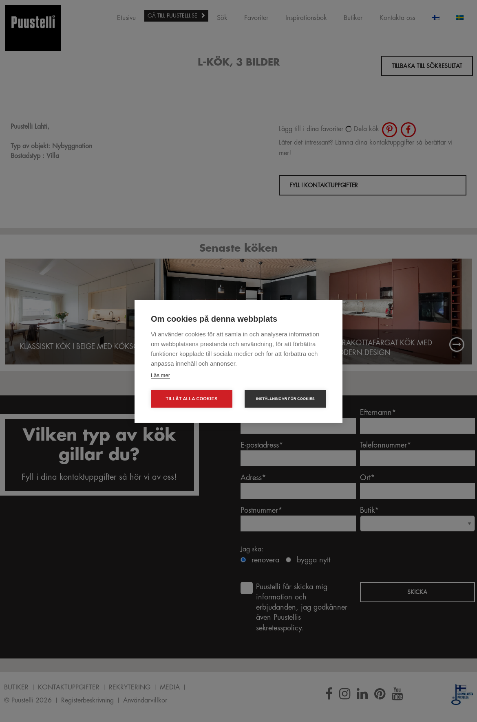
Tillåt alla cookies (191, 398)
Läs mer (160, 375)
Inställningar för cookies (285, 399)
